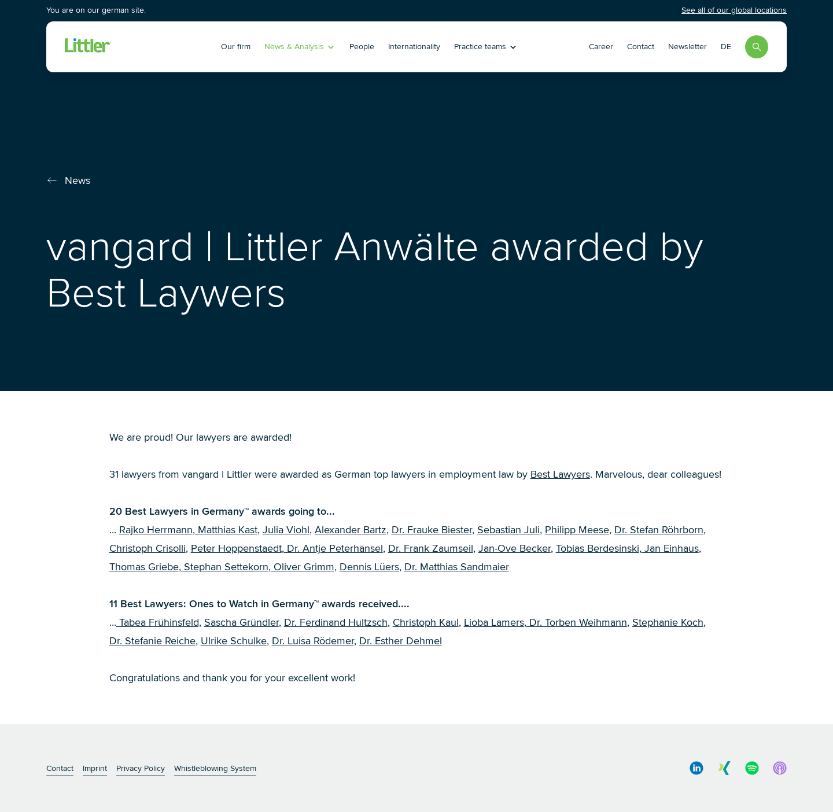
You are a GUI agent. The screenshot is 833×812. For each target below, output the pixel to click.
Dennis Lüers (369, 566)
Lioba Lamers (494, 622)
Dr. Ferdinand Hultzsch (336, 622)
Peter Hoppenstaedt (236, 548)
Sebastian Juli (508, 529)
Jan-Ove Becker (514, 548)
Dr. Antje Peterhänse (332, 548)
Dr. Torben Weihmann (576, 622)
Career (601, 46)
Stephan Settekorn (224, 566)
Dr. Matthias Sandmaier (456, 566)
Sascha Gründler (241, 622)
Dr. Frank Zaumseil (430, 548)
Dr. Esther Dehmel (400, 640)
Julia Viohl (286, 529)
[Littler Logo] (135, 46)
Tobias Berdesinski (597, 548)
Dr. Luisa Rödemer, (314, 640)
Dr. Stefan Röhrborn (658, 529)
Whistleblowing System (215, 768)
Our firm (235, 46)
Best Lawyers (560, 474)
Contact (640, 46)
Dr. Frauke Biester (432, 529)
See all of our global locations (734, 10)
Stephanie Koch (667, 622)
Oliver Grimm (302, 566)
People (361, 46)
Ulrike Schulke (234, 640)
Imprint (95, 768)
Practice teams (486, 46)
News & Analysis (300, 46)
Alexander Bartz (350, 529)
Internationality (414, 46)
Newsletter (687, 46)
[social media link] (696, 768)
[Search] (756, 46)
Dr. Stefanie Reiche (152, 640)
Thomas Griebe (144, 566)
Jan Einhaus (670, 548)
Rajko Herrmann (156, 529)
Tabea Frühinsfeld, (158, 622)
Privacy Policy (140, 768)
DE (726, 46)
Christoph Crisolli (147, 548)
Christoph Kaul (426, 622)
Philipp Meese (577, 529)
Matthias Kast (226, 529)
